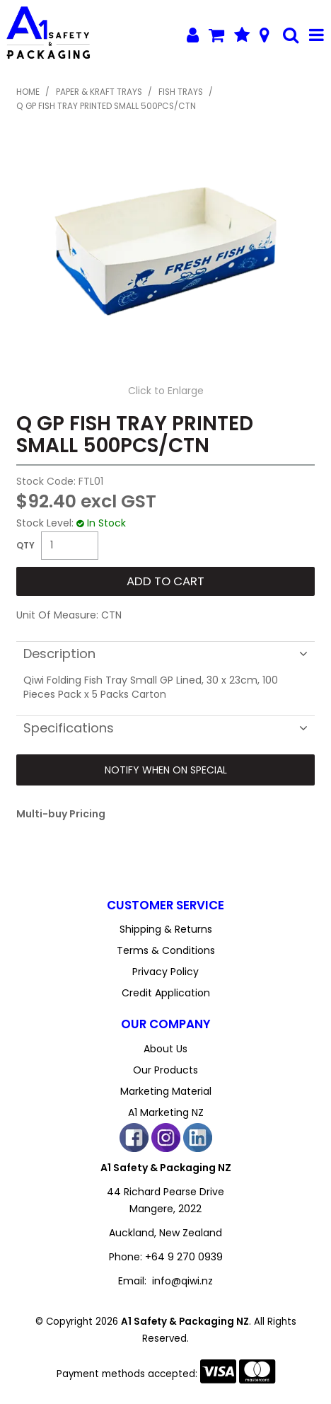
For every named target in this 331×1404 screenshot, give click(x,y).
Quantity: (25, 545)
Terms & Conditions (166, 950)
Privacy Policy (165, 972)
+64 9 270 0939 (184, 1257)
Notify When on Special (166, 770)
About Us (165, 1049)
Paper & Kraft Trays (99, 92)
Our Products (165, 1070)
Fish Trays (180, 92)
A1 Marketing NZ (166, 1112)
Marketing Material (165, 1091)
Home (28, 92)
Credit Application (166, 993)
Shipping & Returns (166, 929)
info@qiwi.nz (182, 1281)
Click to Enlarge (166, 391)
